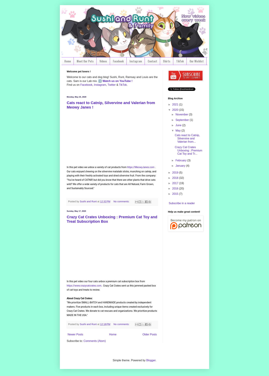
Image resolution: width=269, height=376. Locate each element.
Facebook (118, 61)
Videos (103, 61)
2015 (175, 193)
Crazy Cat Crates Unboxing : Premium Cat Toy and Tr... (188, 150)
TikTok (180, 61)
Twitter (112, 84)
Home (67, 61)
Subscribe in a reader (182, 203)
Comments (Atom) (95, 340)
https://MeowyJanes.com (140, 167)
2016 (175, 188)
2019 (175, 172)
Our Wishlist (197, 61)
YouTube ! (125, 81)
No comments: (121, 201)
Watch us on (111, 81)
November (182, 114)
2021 (175, 104)
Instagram (136, 61)
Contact (152, 61)
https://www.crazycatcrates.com (84, 285)
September (183, 119)
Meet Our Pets (85, 61)
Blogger (150, 360)
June (179, 125)
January (181, 165)
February (181, 160)
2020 (175, 109)
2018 (175, 177)
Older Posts (149, 334)
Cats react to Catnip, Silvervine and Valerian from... (187, 138)
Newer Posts (75, 334)
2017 (175, 183)
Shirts (166, 61)
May (179, 130)
